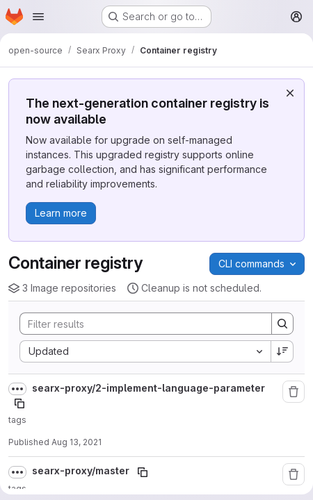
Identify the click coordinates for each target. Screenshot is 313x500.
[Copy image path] (19, 403)
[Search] (139, 323)
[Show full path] (17, 389)
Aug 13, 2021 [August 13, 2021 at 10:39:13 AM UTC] (76, 442)
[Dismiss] (290, 93)
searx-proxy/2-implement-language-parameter (148, 388)
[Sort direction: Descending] (282, 351)
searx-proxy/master (81, 470)
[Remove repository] (293, 392)
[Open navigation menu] (38, 17)
